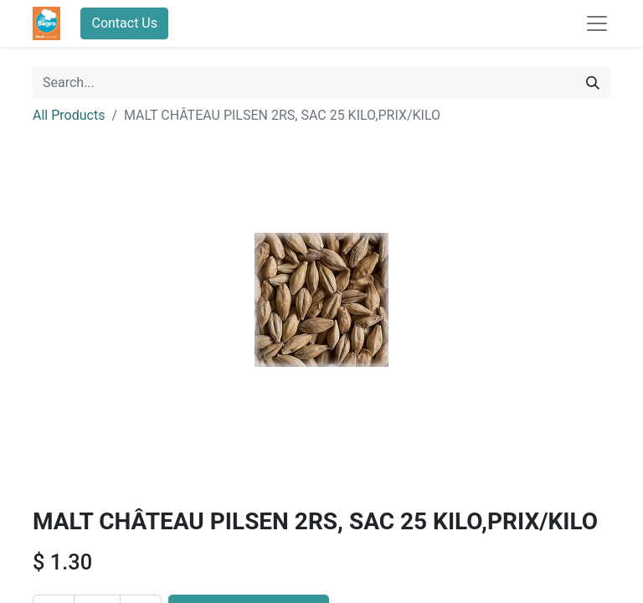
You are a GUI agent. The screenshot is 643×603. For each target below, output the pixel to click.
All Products (69, 115)
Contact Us (124, 23)
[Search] (592, 83)
